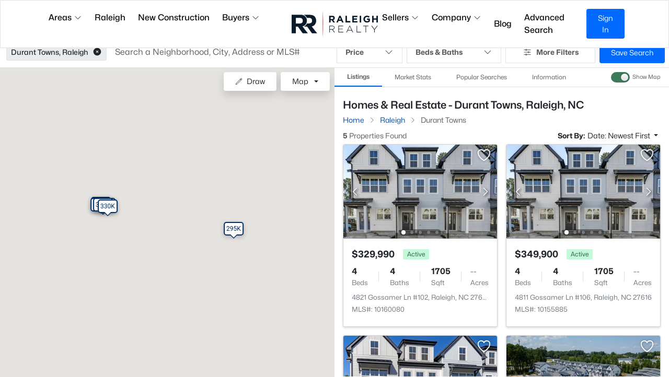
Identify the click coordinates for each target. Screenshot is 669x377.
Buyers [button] (241, 17)
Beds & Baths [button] (454, 52)
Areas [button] (65, 17)
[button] (97, 52)
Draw (250, 81)
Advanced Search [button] (544, 24)
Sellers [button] (400, 17)
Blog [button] (503, 24)
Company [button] (456, 17)
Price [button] (369, 52)
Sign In (605, 24)
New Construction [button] (174, 17)
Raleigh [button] (110, 17)
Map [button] (300, 81)
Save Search (632, 52)
